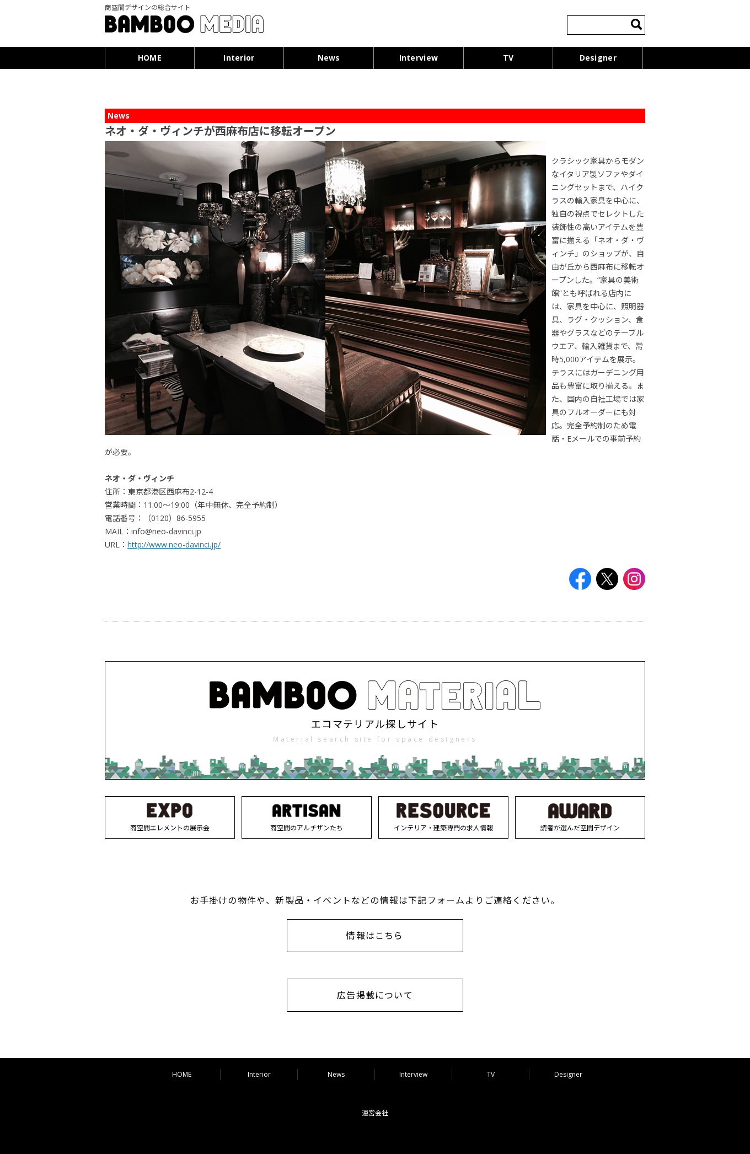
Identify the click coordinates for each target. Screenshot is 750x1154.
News (329, 57)
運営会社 (375, 1113)
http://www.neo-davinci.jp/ (174, 544)
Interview (418, 57)
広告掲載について (375, 995)
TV (508, 57)
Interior (238, 57)
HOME (150, 57)
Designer (598, 57)
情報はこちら (374, 936)
